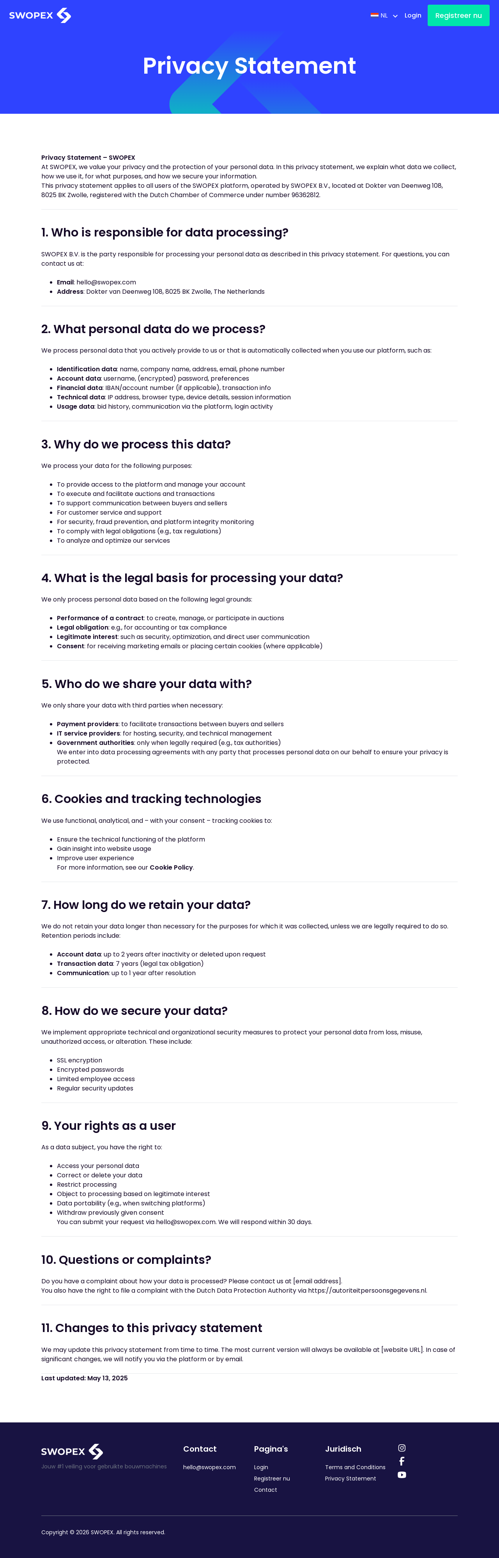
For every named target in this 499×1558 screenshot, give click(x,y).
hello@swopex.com (106, 282)
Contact (265, 1490)
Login (413, 15)
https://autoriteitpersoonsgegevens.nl (367, 1290)
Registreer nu (458, 15)
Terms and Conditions (355, 1467)
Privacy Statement (350, 1478)
